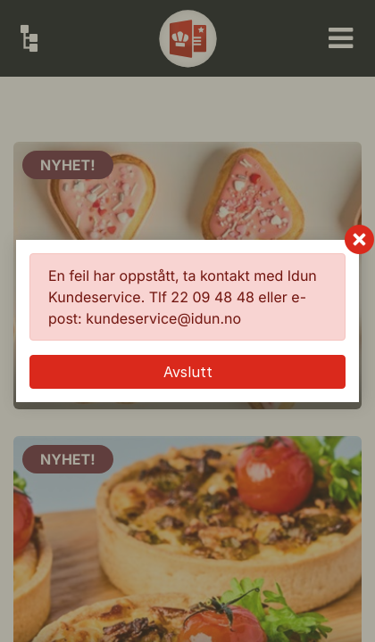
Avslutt (187, 372)
